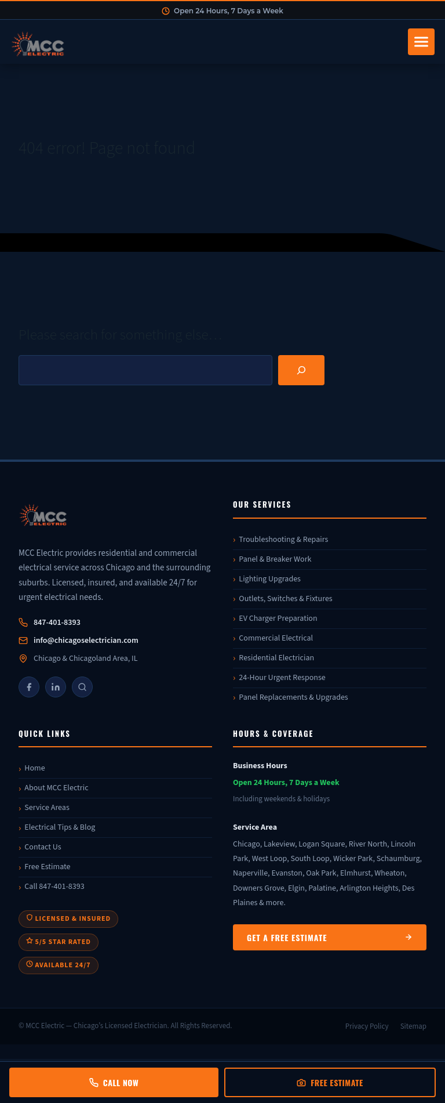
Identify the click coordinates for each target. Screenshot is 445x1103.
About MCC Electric (56, 788)
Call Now (113, 1082)
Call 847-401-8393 (54, 886)
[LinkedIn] (55, 687)
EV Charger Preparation (278, 618)
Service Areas (46, 807)
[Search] (301, 370)
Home (34, 768)
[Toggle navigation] (421, 41)
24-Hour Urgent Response (282, 678)
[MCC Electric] (115, 516)
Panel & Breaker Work (275, 559)
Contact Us (42, 847)
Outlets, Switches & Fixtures (285, 599)
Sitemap (413, 1026)
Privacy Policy (367, 1026)
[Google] (82, 687)
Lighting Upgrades (270, 579)
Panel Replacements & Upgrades (293, 697)
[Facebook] (29, 687)
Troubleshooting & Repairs (283, 539)
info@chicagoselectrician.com (86, 640)
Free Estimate (47, 867)
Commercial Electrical (276, 638)
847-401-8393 (57, 622)
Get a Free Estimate (330, 937)
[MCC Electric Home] (205, 42)
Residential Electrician (276, 658)
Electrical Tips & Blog (59, 827)
